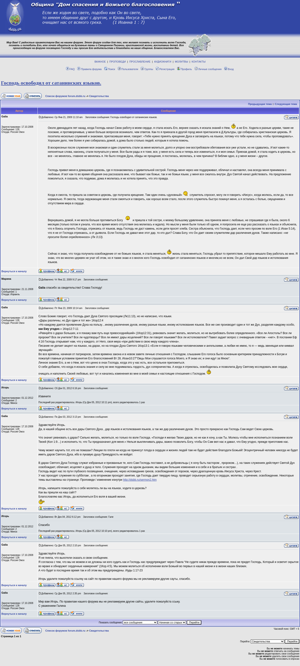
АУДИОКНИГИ (162, 61)
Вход (229, 69)
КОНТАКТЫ (199, 61)
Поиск (109, 69)
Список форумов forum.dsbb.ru (65, 96)
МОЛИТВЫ (181, 61)
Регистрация (165, 69)
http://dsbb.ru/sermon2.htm (140, 479)
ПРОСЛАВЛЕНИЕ (140, 61)
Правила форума (89, 69)
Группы (147, 69)
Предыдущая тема (260, 104)
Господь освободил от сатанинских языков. (51, 83)
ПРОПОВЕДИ (117, 61)
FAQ (70, 69)
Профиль (184, 69)
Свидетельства (99, 96)
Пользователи (128, 69)
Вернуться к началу (14, 271)
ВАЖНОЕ (100, 61)
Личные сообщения (208, 69)
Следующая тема (286, 104)
